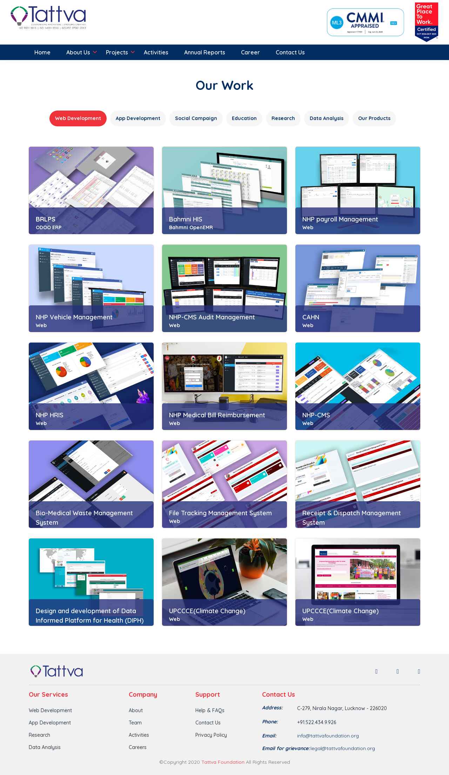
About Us (78, 52)
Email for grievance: (286, 748)
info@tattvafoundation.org (328, 736)
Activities (156, 52)
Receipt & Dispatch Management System (351, 517)
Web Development (50, 710)
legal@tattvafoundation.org (342, 748)
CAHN (310, 317)
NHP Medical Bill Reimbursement (217, 415)
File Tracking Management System (220, 513)
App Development (50, 723)
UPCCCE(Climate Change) (207, 611)
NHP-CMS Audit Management (212, 317)
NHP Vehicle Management (74, 317)
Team (135, 723)
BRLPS (45, 219)
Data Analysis (45, 747)
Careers (138, 747)
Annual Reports (204, 52)
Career (250, 52)
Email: (269, 736)
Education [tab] (244, 118)
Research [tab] (283, 118)
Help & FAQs (209, 710)
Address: (272, 707)
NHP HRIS (49, 415)
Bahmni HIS (185, 219)
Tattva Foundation (222, 762)
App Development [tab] (138, 118)
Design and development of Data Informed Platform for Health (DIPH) (89, 615)
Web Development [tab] (78, 118)
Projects (117, 52)
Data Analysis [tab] (326, 118)
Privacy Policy (211, 735)
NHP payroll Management (340, 219)
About (136, 710)
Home (42, 52)
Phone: (270, 721)
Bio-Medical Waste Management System (84, 517)
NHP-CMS (316, 415)
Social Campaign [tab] (196, 118)
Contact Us (290, 52)
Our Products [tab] (374, 118)
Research (39, 735)
